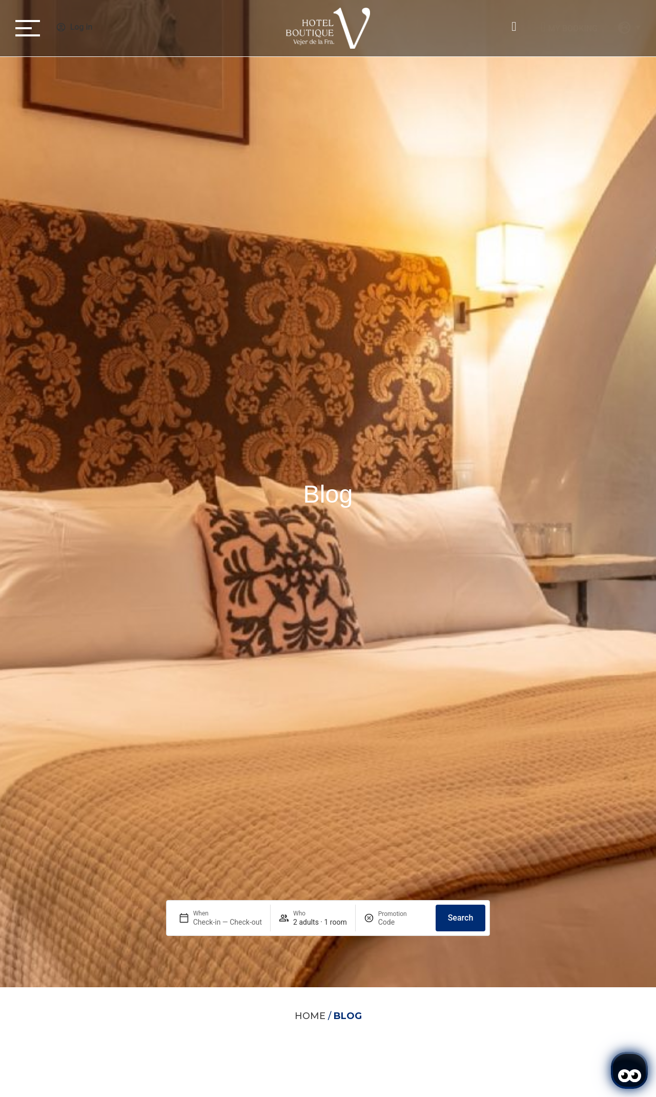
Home (310, 1016)
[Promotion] (402, 922)
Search (461, 918)
